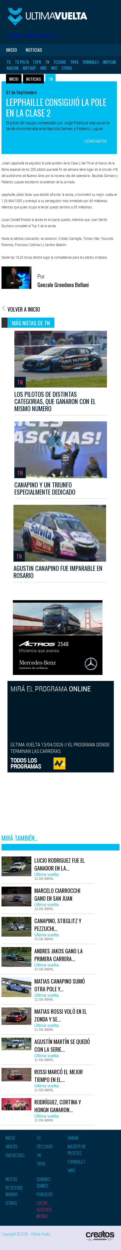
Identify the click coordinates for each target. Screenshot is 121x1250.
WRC (43, 68)
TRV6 (74, 62)
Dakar (73, 1137)
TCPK (37, 62)
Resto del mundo (14, 1190)
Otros (67, 68)
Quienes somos (43, 1182)
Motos (11, 1179)
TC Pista (22, 62)
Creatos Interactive (100, 1236)
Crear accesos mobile (44, 1209)
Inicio (11, 49)
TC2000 (59, 62)
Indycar (109, 62)
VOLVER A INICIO (23, 309)
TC (9, 62)
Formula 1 (91, 62)
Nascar (13, 68)
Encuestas (14, 1155)
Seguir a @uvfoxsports (33, 35)
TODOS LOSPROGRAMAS (25, 763)
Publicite (44, 1194)
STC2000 (44, 1146)
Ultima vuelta (48, 16)
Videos (11, 1146)
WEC (54, 68)
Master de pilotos (77, 1149)
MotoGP (29, 68)
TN (47, 62)
